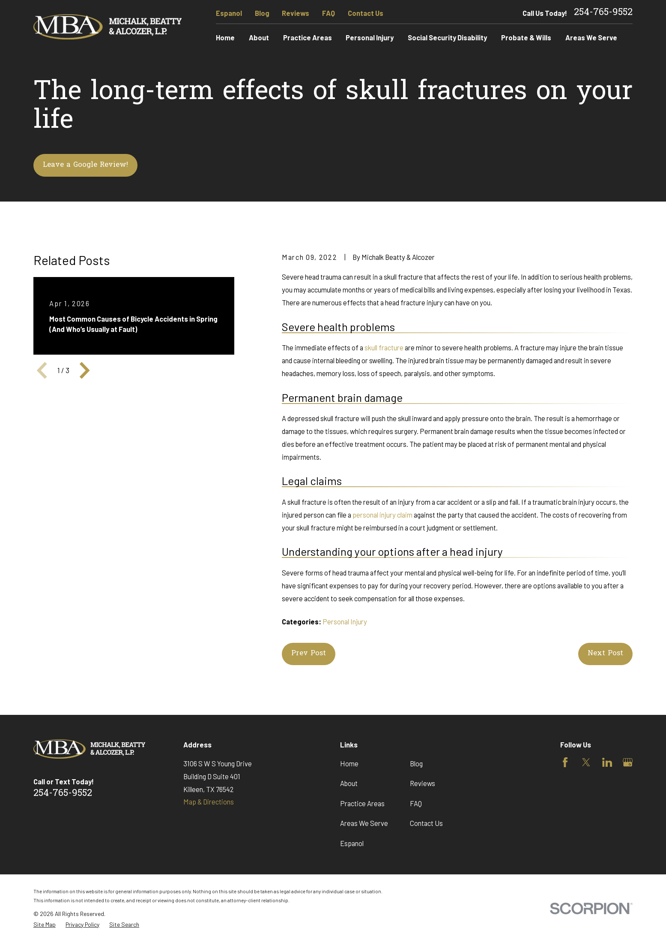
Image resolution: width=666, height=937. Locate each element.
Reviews (295, 13)
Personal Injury (345, 621)
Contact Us (365, 13)
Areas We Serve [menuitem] (591, 37)
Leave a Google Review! (85, 165)
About (349, 783)
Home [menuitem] (225, 37)
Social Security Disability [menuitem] (447, 37)
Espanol (229, 13)
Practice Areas (362, 803)
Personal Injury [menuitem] (370, 37)
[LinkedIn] (607, 762)
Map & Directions (208, 801)
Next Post (605, 653)
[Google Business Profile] (628, 762)
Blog (262, 13)
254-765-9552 (603, 13)
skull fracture (383, 347)
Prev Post (308, 653)
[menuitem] (44, 924)
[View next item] (84, 370)
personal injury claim (382, 514)
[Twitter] (586, 762)
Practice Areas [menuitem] (307, 37)
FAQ (328, 13)
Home (349, 763)
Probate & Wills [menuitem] (526, 37)
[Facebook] (565, 762)
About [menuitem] (259, 37)
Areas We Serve (364, 823)
